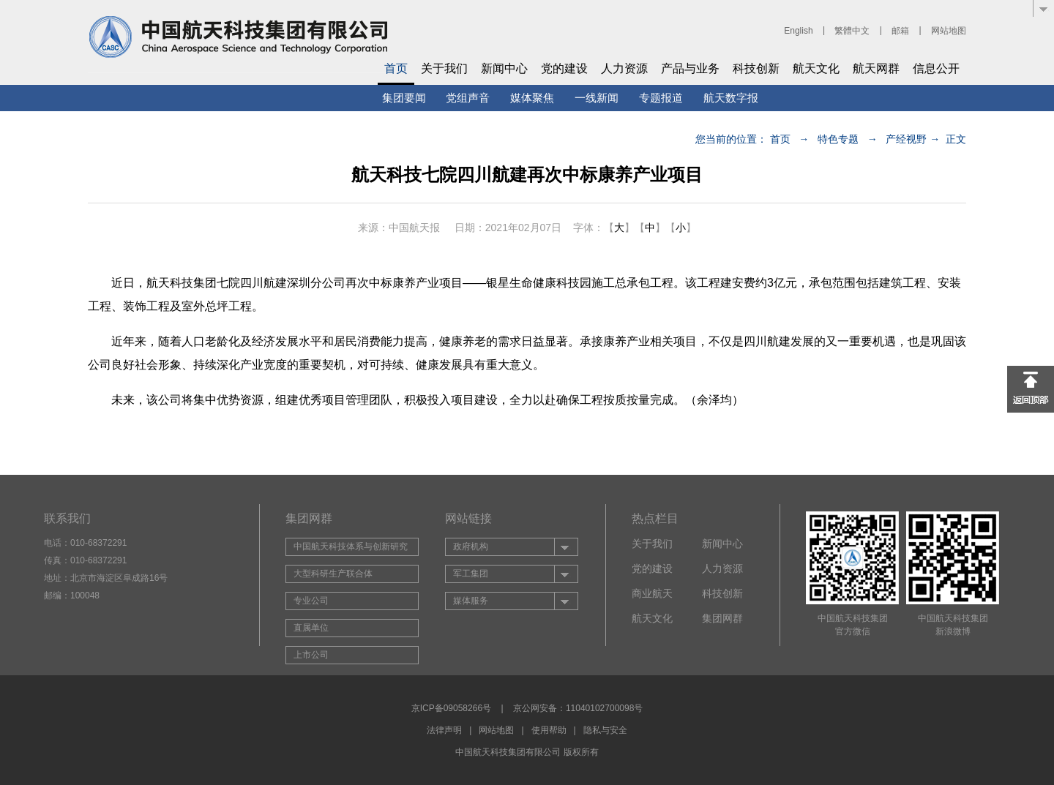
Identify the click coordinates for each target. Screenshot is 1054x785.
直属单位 (311, 628)
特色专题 (838, 139)
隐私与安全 (605, 730)
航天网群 (876, 68)
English (798, 31)
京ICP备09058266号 (451, 708)
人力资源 (624, 68)
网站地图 (948, 31)
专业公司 (311, 601)
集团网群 (722, 618)
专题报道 (661, 97)
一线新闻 (596, 97)
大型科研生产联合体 (333, 573)
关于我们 (444, 68)
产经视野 (906, 139)
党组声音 (468, 97)
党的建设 (564, 68)
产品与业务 (690, 68)
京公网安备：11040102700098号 (578, 708)
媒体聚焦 (532, 97)
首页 (396, 68)
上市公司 (311, 655)
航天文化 (816, 68)
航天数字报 (730, 97)
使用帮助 (549, 730)
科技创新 (756, 68)
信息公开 (936, 68)
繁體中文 (852, 31)
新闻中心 (504, 68)
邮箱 (900, 31)
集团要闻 (404, 97)
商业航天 (652, 593)
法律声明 (444, 730)
